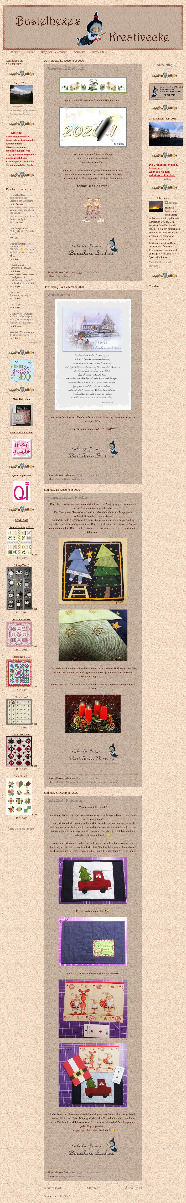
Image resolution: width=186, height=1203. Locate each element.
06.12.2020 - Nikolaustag (65, 800)
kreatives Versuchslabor (23, 332)
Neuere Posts (53, 1188)
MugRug (60, 782)
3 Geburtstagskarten (19, 335)
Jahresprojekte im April (21, 268)
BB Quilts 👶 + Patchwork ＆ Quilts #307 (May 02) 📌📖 (23, 252)
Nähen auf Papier (75, 782)
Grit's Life (15, 304)
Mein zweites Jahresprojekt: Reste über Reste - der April (22, 216)
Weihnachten (78, 479)
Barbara (173, 202)
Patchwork (90, 782)
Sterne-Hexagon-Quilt (20, 295)
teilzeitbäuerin (17, 265)
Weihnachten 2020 (60, 295)
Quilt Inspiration (19, 228)
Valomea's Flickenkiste (22, 210)
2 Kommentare (92, 778)
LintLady (15, 292)
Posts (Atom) (63, 1196)
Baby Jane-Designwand (54, 51)
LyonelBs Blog (17, 195)
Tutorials (30, 51)
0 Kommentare (92, 272)
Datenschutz (97, 51)
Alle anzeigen (32, 343)
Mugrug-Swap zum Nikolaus (67, 497)
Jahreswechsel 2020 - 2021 (66, 68)
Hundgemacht (17, 277)
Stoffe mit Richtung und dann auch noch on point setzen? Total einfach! (21, 319)
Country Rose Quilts (21, 313)
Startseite (14, 51)
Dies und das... (63, 276)
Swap (99, 782)
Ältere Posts (133, 1188)
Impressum (79, 51)
